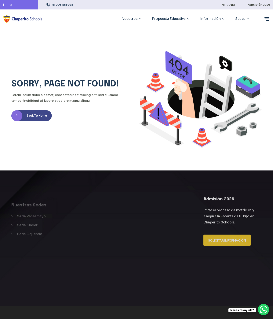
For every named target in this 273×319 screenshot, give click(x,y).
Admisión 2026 (259, 4)
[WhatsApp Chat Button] (263, 309)
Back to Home (29, 119)
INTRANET (227, 4)
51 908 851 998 (62, 4)
